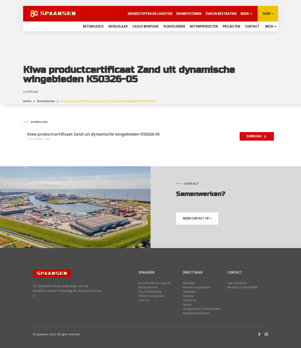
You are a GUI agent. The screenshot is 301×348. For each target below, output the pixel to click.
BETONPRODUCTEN (204, 26)
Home (27, 101)
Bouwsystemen (188, 14)
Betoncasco (93, 26)
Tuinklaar (188, 296)
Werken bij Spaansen (151, 296)
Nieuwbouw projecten (197, 287)
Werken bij (189, 300)
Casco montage (145, 26)
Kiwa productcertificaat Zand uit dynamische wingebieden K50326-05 (108, 101)
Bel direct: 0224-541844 (242, 287)
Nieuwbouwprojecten (196, 313)
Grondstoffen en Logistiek (154, 283)
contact (252, 26)
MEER (269, 26)
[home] (51, 14)
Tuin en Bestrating (221, 14)
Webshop (189, 283)
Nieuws (187, 304)
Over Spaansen (237, 283)
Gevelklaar (118, 26)
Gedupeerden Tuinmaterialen (201, 309)
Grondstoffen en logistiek (150, 14)
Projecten (231, 26)
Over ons (144, 300)
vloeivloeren (174, 26)
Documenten (46, 101)
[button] (270, 26)
